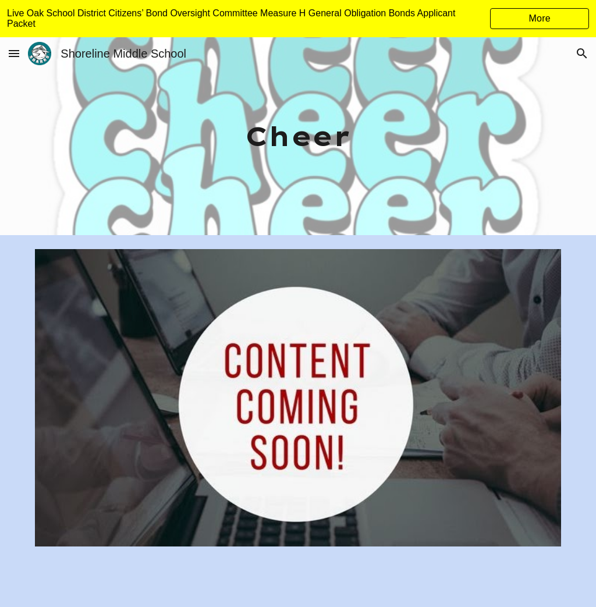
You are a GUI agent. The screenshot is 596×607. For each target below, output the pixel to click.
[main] (298, 136)
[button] (14, 53)
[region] (298, 18)
